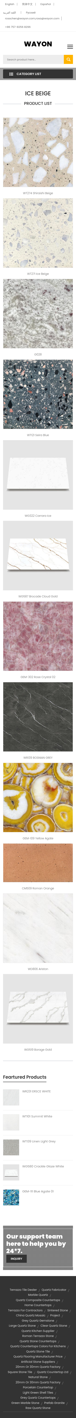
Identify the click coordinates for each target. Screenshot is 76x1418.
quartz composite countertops (38, 1300)
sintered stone (57, 1310)
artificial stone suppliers (38, 1362)
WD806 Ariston (38, 969)
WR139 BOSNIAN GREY (38, 758)
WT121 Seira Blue (38, 435)
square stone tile (20, 1372)
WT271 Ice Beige (38, 274)
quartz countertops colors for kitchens (38, 1346)
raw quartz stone (38, 1408)
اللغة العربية (9, 13)
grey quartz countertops (38, 1398)
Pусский (30, 13)
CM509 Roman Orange (38, 888)
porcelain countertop (38, 1387)
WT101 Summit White (37, 1116)
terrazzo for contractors (25, 1310)
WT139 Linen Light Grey (39, 1141)
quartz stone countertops (38, 1341)
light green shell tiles (38, 1393)
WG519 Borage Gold (38, 1050)
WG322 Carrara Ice (38, 516)
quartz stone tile (38, 1351)
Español (46, 4)
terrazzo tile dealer (23, 1290)
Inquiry (16, 1259)
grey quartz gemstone (38, 1321)
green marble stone (25, 1403)
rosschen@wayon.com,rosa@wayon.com (32, 18)
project (55, 1315)
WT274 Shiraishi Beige (38, 193)
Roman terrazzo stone (38, 1336)
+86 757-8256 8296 (18, 27)
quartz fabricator (54, 1290)
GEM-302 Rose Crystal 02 (38, 677)
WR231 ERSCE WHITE (36, 1091)
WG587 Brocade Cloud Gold (38, 596)
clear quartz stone (54, 1326)
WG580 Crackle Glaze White (43, 1166)
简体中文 (27, 4)
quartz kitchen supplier (38, 1331)
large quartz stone (22, 1326)
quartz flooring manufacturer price (37, 1356)
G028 (38, 354)
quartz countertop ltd (52, 1372)
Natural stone (38, 1377)
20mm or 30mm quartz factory (38, 1367)
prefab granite (54, 1403)
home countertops (38, 1305)
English (9, 4)
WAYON (38, 44)
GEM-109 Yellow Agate (38, 838)
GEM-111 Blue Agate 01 (38, 1191)
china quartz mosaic (30, 1315)
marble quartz (38, 1295)
